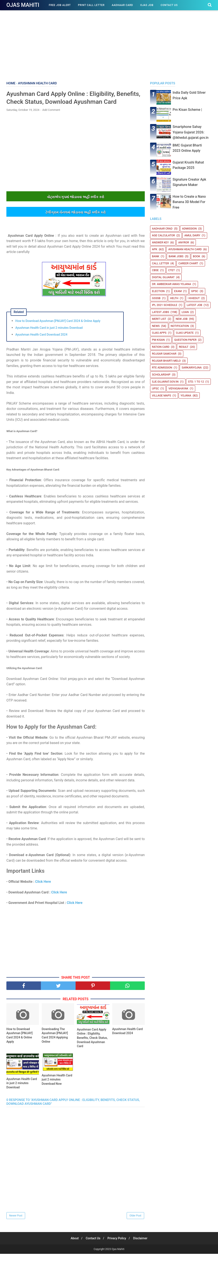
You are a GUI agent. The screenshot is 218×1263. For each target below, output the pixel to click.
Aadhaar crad (162, 228)
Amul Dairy (192, 235)
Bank (155, 256)
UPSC (155, 388)
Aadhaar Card (122, 5)
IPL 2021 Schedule (164, 305)
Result (183, 346)
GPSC (194, 291)
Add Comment (51, 119)
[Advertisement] (109, 45)
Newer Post (15, 1224)
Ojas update (185, 332)
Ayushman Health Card (185, 249)
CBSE (155, 270)
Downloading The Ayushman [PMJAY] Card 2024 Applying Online (55, 1044)
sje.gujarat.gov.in (165, 381)
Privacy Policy (117, 1247)
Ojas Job (146, 5)
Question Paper (185, 339)
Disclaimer (142, 1247)
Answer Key (160, 242)
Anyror (183, 242)
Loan (185, 312)
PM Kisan (158, 339)
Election (158, 291)
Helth (174, 298)
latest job (194, 305)
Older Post (135, 1224)
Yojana (186, 395)
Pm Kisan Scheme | (187, 110)
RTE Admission (162, 367)
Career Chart (188, 263)
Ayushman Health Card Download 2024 (41, 343)
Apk (154, 249)
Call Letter (160, 263)
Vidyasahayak (178, 388)
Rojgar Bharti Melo (166, 360)
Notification (180, 325)
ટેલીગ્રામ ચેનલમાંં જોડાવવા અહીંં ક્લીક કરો (75, 222)
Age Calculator (163, 235)
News (156, 325)
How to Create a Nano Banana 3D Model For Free (189, 201)
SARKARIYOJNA (192, 367)
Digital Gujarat (163, 277)
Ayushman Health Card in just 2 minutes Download (49, 337)
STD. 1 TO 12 (196, 381)
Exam (178, 291)
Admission (189, 228)
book (196, 256)
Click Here (43, 891)
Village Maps (161, 395)
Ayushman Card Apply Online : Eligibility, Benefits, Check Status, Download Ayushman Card (92, 1047)
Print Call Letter (91, 5)
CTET (171, 270)
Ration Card (160, 346)
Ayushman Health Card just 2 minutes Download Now (57, 1089)
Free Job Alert (60, 5)
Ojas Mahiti (22, 5)
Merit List (159, 318)
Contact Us (169, 5)
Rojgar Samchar (164, 353)
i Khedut (194, 298)
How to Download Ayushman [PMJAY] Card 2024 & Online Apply (57, 330)
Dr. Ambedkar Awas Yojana (171, 284)
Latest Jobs (160, 312)
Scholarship (161, 374)
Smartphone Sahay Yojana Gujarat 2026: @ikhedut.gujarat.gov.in (191, 132)
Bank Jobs (176, 256)
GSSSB (156, 298)
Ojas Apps (159, 332)
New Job (182, 318)
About (73, 1247)
